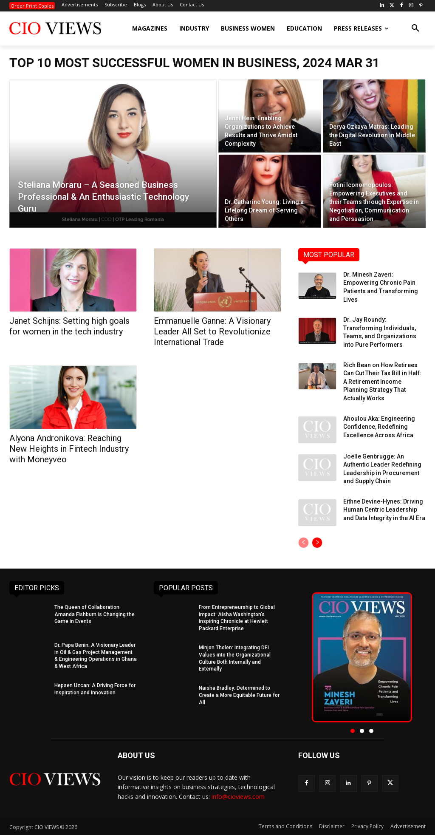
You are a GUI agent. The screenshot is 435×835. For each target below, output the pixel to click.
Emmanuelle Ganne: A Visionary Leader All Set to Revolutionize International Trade (212, 331)
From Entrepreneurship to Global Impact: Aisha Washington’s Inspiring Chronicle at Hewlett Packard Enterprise (237, 617)
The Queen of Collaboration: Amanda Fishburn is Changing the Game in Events (94, 614)
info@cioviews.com (238, 797)
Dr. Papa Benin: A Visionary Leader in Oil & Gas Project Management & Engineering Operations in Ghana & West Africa (95, 655)
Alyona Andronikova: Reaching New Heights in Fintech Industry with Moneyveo (69, 448)
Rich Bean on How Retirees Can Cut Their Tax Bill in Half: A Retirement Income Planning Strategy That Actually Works (382, 382)
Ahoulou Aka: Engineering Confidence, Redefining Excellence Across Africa (379, 427)
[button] (415, 28)
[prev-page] (303, 542)
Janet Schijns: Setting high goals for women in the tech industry (69, 326)
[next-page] (317, 542)
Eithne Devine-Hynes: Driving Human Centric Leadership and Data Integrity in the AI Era (384, 509)
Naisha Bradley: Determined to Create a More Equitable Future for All (239, 695)
